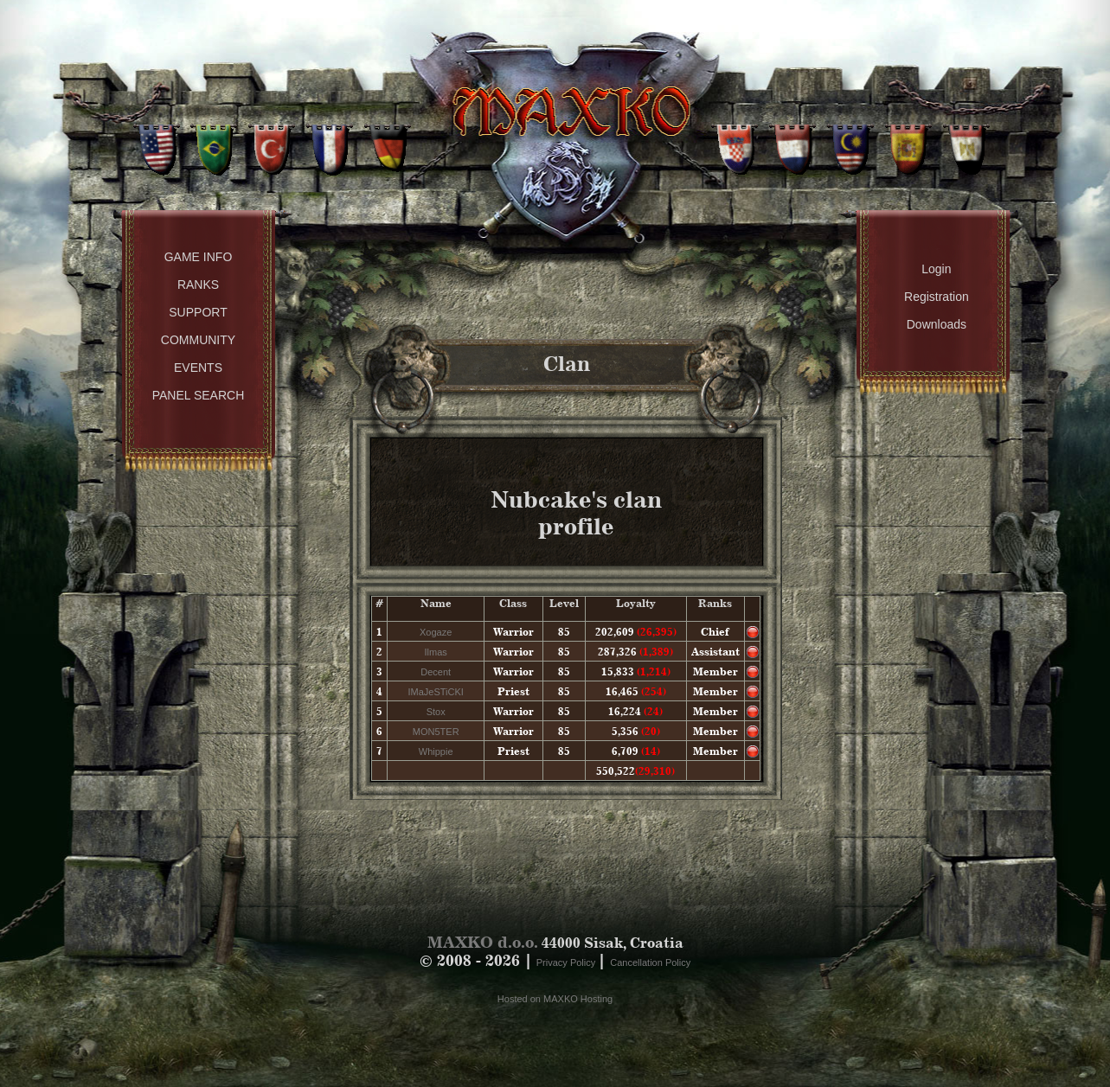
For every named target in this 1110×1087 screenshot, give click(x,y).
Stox (436, 712)
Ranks (198, 284)
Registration (936, 297)
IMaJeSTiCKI (435, 692)
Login (936, 269)
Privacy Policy (567, 962)
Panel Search (198, 395)
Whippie (436, 751)
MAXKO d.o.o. (482, 942)
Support (198, 312)
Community (198, 340)
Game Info (198, 257)
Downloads (936, 324)
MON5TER (436, 731)
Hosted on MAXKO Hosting (555, 999)
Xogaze (436, 632)
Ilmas (436, 652)
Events (198, 367)
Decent (435, 672)
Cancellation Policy (650, 962)
